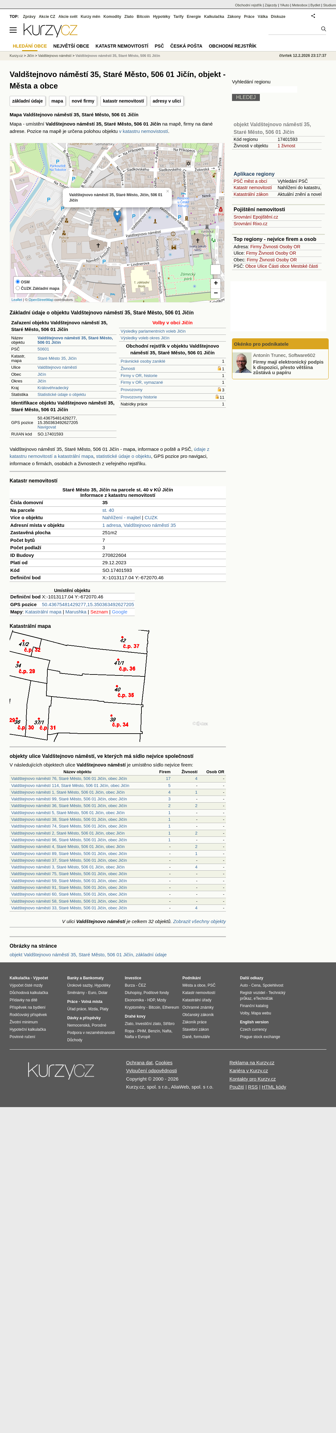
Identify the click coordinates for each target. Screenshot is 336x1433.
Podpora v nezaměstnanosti (91, 1032)
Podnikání (191, 978)
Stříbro (168, 1023)
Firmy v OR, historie (139, 375)
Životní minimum (24, 1022)
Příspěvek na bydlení (27, 1007)
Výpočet (40, 978)
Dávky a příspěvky (84, 1018)
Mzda (93, 1009)
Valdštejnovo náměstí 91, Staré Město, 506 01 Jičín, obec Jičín (69, 887)
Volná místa (91, 1001)
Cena (255, 985)
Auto (244, 985)
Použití (236, 1087)
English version (254, 1022)
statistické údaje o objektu (123, 456)
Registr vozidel (252, 992)
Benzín (154, 1031)
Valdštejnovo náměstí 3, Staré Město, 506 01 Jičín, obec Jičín (68, 867)
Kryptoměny (135, 1007)
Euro (92, 992)
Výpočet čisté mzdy (26, 985)
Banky (73, 978)
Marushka (75, 611)
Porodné (99, 1025)
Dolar (103, 992)
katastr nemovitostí (123, 101)
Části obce (279, 266)
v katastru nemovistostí (143, 131)
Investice (133, 978)
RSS (253, 1087)
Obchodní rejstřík (248, 5)
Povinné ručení (22, 1037)
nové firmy (83, 101)
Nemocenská (78, 1025)
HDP (151, 1000)
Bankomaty (93, 978)
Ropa (129, 1031)
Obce (250, 266)
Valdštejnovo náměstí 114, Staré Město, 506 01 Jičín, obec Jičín (70, 785)
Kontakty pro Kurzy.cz (252, 1079)
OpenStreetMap (40, 300)
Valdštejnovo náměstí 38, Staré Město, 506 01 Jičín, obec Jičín (69, 819)
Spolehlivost (273, 985)
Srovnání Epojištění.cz (256, 217)
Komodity (112, 16)
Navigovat (46, 427)
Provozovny (131, 389)
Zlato (129, 16)
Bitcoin (143, 16)
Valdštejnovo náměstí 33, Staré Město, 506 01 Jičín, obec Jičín (69, 907)
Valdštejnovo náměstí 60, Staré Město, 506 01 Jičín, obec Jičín (69, 894)
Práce (249, 16)
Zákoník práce (194, 1022)
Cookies (163, 1062)
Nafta (167, 1031)
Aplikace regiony (254, 174)
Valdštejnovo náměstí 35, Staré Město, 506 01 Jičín (118, 56)
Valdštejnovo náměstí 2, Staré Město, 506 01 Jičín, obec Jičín (68, 833)
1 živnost (286, 145)
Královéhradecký (52, 387)
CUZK (151, 517)
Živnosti (128, 368)
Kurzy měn (90, 16)
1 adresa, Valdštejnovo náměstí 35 (139, 525)
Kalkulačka (214, 16)
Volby (244, 1013)
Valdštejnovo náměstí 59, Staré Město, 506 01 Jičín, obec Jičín (69, 880)
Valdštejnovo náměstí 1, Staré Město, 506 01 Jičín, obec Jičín (68, 792)
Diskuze (278, 16)
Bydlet (315, 5)
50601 (43, 349)
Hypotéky (161, 16)
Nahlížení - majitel (121, 517)
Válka (263, 16)
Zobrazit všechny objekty (199, 921)
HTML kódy (274, 1087)
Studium (329, 5)
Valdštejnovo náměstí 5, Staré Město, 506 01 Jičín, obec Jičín (68, 812)
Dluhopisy (133, 992)
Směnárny (76, 992)
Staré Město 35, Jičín (56, 358)
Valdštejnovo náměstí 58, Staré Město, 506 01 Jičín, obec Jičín (69, 901)
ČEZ (142, 985)
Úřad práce (76, 1009)
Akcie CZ (47, 16)
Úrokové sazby (79, 985)
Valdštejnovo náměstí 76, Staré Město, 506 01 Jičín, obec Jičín (69, 778)
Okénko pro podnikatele (261, 344)
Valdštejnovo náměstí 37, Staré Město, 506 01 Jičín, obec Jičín (69, 860)
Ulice (262, 266)
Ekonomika (134, 1000)
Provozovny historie (139, 397)
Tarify (178, 16)
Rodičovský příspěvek (28, 1015)
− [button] (216, 293)
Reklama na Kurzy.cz (252, 1062)
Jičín (41, 374)
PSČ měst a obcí (250, 181)
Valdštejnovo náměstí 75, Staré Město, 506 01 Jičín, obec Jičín (69, 873)
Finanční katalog (254, 1006)
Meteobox (300, 5)
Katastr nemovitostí (253, 187)
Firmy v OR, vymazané (142, 382)
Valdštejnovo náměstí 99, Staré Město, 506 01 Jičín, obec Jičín (69, 799)
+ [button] (216, 284)
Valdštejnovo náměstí (57, 367)
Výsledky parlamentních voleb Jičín (153, 331)
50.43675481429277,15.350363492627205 (88, 604)
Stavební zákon (195, 1029)
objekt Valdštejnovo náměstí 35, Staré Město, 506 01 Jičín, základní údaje (88, 954)
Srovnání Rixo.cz (251, 223)
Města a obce (193, 985)
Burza (130, 985)
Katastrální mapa (43, 611)
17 (168, 778)
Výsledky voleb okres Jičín (145, 337)
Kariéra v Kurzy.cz (248, 1070)
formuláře (202, 1037)
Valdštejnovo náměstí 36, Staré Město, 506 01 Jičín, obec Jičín (69, 805)
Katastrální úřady (197, 1000)
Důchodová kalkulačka (29, 992)
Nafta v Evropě (137, 1037)
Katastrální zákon (251, 194)
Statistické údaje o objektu (61, 394)
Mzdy (161, 1000)
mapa (57, 101)
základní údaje (27, 101)
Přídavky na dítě (23, 1000)
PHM (141, 1031)
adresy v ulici (167, 101)
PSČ (159, 46)
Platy (104, 1009)
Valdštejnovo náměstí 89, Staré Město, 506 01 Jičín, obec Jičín (69, 853)
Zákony (234, 16)
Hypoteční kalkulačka (28, 1029)
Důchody (74, 1040)
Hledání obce (30, 46)
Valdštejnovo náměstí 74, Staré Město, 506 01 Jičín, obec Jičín (69, 826)
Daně (187, 1037)
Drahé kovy (135, 1016)
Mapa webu (261, 1013)
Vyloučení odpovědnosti (151, 1070)
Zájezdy (271, 5)
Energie (194, 16)
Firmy (255, 246)
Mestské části (304, 266)
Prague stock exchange (260, 1037)
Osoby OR (289, 246)
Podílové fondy (156, 992)
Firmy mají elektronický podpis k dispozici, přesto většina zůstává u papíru (288, 367)
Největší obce (71, 46)
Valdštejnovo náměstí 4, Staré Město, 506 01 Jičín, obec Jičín (68, 846)
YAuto (284, 5)
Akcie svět (68, 16)
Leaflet (17, 300)
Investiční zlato (148, 1023)
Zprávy (29, 16)
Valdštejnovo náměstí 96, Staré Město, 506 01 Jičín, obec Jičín (69, 839)
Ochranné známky (197, 1007)
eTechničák (263, 998)
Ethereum (170, 1007)
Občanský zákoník (198, 1015)
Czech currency (253, 1029)
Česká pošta (186, 46)
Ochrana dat (139, 1062)
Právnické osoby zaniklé (143, 361)
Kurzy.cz (16, 56)
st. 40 (108, 510)
